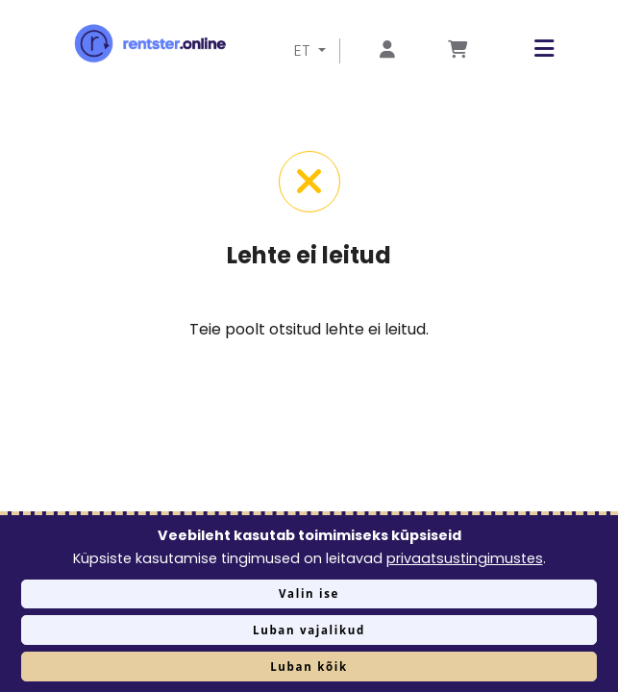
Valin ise (309, 593)
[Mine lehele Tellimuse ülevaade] (457, 50)
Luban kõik (309, 666)
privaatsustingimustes (464, 558)
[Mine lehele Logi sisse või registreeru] (387, 50)
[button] (530, 48)
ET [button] (304, 50)
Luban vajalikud (309, 630)
